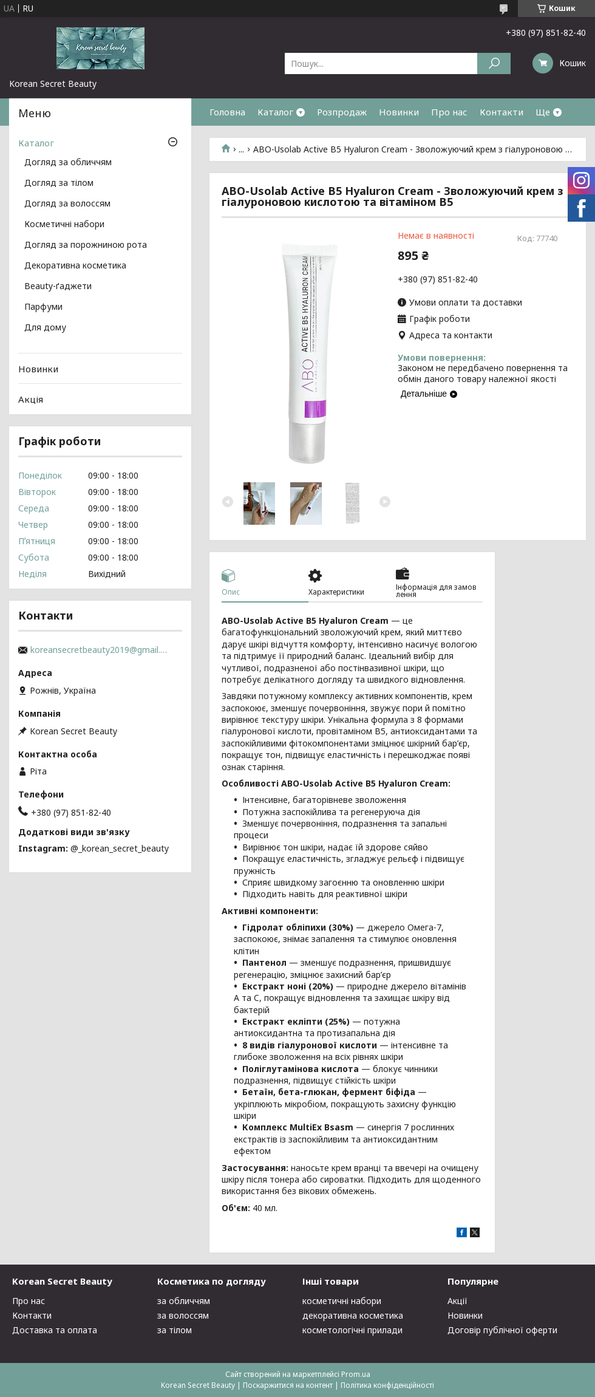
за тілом (174, 1330)
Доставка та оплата (54, 1330)
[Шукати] (494, 63)
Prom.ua (355, 1374)
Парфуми (43, 307)
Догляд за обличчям (68, 163)
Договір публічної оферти (502, 1330)
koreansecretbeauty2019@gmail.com (100, 649)
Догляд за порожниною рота (85, 245)
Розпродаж (342, 112)
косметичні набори (341, 1300)
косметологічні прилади (352, 1330)
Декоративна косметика (75, 266)
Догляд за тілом (58, 183)
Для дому (45, 328)
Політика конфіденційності (387, 1385)
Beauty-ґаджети (58, 287)
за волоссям (183, 1315)
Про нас (449, 112)
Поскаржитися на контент (288, 1385)
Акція (30, 399)
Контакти (501, 112)
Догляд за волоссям (67, 204)
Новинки (399, 112)
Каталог (275, 112)
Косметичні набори (64, 225)
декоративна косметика (352, 1315)
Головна (227, 112)
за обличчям (183, 1300)
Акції (457, 1300)
